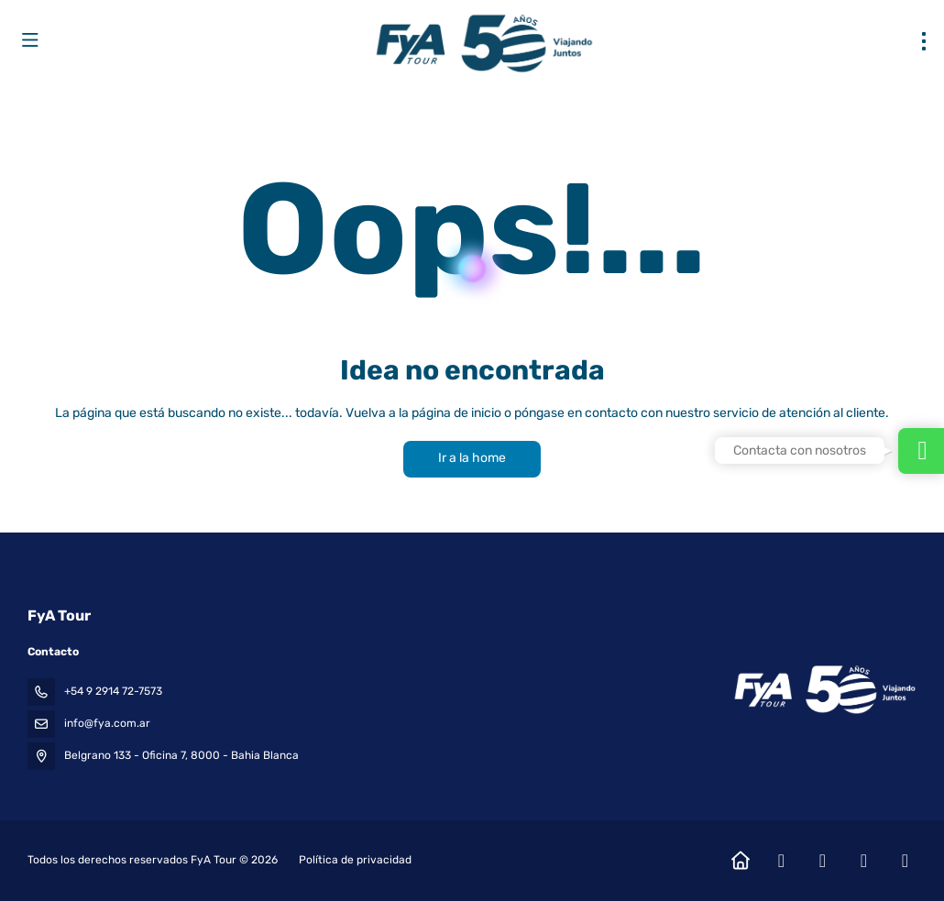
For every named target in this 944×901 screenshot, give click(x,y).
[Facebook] (781, 861)
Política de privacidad (355, 859)
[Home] (740, 861)
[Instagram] (822, 861)
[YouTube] (863, 861)
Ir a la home (472, 458)
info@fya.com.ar (107, 723)
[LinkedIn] (905, 861)
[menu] (924, 41)
